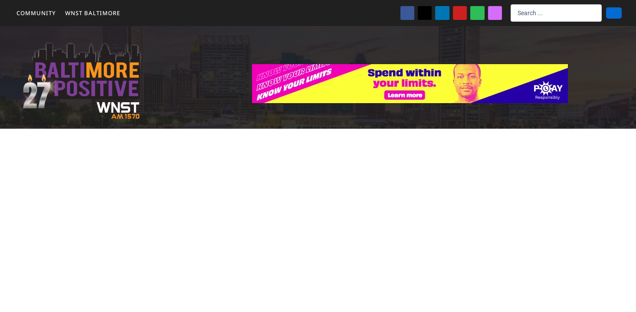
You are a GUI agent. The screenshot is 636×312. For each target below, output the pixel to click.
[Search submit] (614, 13)
